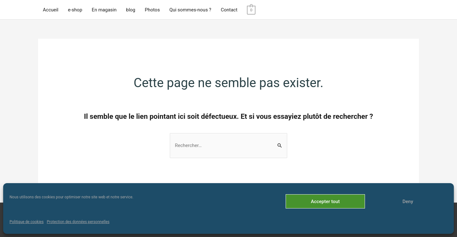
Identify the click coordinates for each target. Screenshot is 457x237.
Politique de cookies (26, 222)
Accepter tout (325, 201)
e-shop (75, 10)
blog (130, 10)
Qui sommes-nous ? (190, 10)
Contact (229, 10)
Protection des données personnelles (78, 222)
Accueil (50, 10)
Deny (407, 201)
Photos (152, 10)
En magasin (104, 10)
